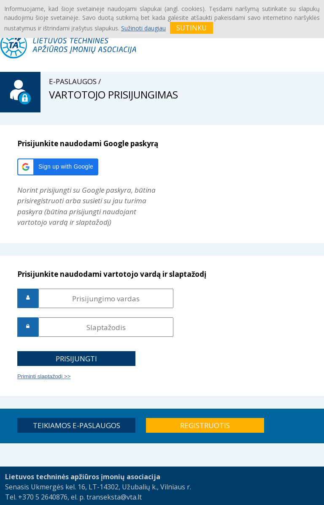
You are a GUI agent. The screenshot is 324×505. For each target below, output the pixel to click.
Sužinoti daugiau (143, 28)
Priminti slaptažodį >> (43, 376)
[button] (57, 166)
